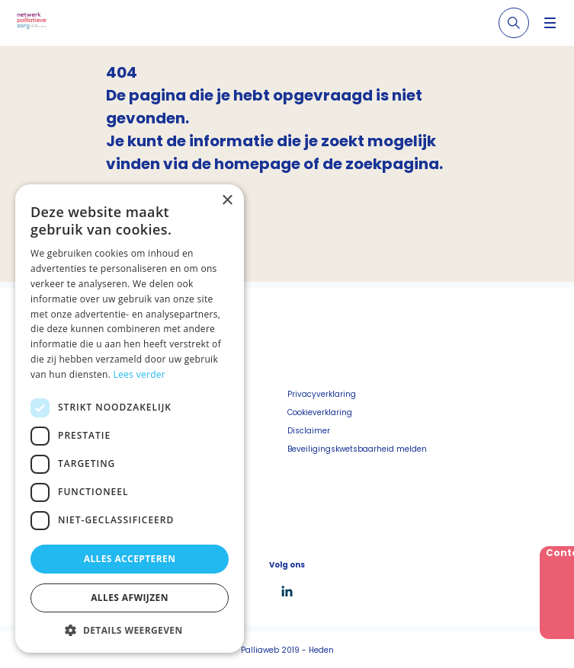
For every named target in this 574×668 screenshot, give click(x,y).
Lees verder (140, 374)
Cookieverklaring (319, 412)
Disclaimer (308, 430)
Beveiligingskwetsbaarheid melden (357, 449)
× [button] (226, 200)
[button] (129, 630)
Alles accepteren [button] (130, 558)
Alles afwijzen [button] (129, 597)
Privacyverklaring (321, 394)
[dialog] (129, 418)
